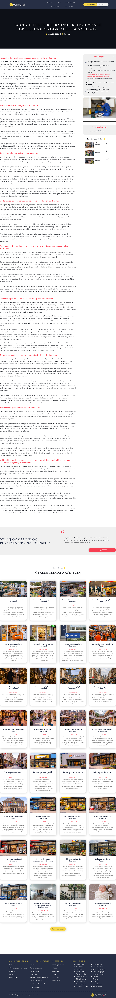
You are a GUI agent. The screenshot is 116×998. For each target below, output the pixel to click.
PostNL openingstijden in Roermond (13, 645)
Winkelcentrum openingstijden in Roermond (102, 730)
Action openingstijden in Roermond (13, 904)
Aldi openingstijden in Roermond (73, 860)
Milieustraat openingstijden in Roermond (102, 143)
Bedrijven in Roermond (37, 984)
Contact (11, 974)
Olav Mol (96, 981)
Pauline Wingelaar (82, 976)
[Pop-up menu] (102, 4)
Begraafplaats (56, 977)
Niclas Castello (81, 971)
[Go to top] (4, 976)
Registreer (12, 971)
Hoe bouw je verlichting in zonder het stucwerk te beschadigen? (43, 905)
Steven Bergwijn (98, 971)
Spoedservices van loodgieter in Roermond (97, 65)
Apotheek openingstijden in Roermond (43, 645)
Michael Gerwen (98, 967)
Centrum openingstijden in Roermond (73, 730)
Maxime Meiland (98, 974)
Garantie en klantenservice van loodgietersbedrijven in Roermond (100, 83)
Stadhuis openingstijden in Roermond (13, 817)
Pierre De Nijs (81, 974)
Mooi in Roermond (36, 981)
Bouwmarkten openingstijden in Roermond (103, 159)
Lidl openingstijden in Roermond (102, 860)
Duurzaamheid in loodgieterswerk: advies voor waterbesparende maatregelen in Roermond (98, 75)
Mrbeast (95, 976)
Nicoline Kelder (81, 984)
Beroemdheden (35, 971)
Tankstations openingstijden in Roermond (102, 601)
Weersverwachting (66, 2)
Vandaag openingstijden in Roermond (43, 730)
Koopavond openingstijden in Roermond (13, 730)
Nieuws (50, 2)
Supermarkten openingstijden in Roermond (43, 773)
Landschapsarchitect (58, 965)
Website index (13, 977)
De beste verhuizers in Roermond (73, 904)
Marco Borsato (98, 986)
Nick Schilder (80, 981)
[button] (114, 56)
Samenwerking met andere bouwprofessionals (98, 87)
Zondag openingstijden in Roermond (103, 688)
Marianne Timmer (82, 986)
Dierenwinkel (56, 981)
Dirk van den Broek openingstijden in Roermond (43, 860)
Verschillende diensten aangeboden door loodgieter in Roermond (100, 62)
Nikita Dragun (97, 984)
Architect (54, 974)
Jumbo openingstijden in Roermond (72, 817)
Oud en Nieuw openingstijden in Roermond (13, 688)
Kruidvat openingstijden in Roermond (13, 860)
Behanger (54, 968)
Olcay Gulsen (97, 964)
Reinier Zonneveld (99, 969)
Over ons (12, 965)
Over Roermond (35, 987)
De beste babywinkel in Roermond (103, 904)
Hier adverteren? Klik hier (96, 131)
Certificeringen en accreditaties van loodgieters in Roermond (99, 79)
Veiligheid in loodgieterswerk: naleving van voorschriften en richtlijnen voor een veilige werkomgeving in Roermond (97, 91)
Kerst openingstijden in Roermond (43, 688)
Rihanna (95, 979)
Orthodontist (55, 971)
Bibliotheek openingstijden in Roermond (103, 773)
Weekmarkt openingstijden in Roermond (102, 151)
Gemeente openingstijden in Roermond (73, 773)
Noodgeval (56, 7)
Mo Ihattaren (80, 967)
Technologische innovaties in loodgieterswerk (98, 68)
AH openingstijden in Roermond (43, 817)
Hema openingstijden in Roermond (102, 817)
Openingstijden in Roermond (39, 977)
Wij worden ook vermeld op (18, 968)
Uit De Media (70, 7)
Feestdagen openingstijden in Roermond (73, 688)
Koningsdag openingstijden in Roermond (102, 645)
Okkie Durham (81, 979)
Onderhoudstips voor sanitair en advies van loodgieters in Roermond (101, 71)
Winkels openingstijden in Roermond (13, 773)
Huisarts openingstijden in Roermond (73, 645)
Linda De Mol (80, 969)
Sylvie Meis (80, 964)
